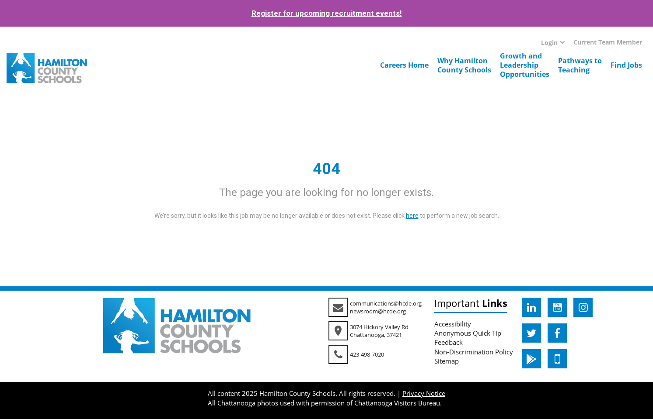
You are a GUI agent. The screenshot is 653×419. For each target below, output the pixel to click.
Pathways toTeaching (580, 65)
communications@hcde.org (386, 303)
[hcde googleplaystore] (531, 358)
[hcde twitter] (531, 333)
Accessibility (452, 323)
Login (549, 42)
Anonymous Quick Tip (467, 333)
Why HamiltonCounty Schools (464, 65)
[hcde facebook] (557, 333)
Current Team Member (607, 42)
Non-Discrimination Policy (473, 351)
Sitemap (446, 361)
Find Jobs (626, 65)
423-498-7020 (367, 354)
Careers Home (404, 65)
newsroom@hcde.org (378, 311)
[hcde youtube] (557, 307)
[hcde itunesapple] (557, 358)
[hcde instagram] (583, 307)
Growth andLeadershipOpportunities (524, 65)
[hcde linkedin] (531, 307)
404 (326, 169)
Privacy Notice (423, 393)
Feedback (448, 342)
